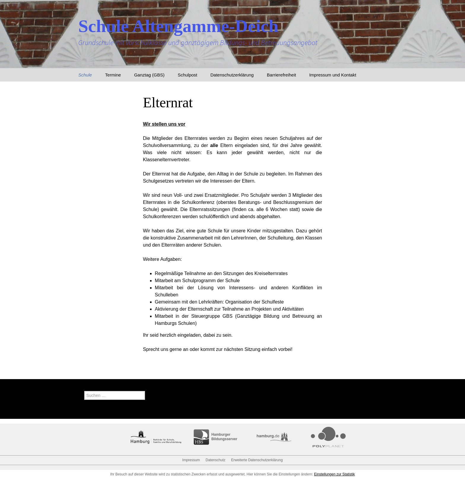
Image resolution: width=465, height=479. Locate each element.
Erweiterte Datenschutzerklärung (257, 460)
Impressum (191, 460)
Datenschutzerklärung (232, 74)
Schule (85, 74)
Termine (113, 74)
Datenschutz (215, 460)
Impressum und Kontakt (332, 74)
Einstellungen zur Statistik (334, 474)
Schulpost (187, 74)
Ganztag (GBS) (149, 74)
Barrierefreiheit (281, 74)
